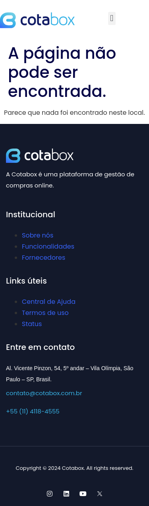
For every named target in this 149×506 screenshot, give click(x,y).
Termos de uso (45, 312)
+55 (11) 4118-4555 (33, 411)
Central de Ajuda (48, 301)
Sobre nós (37, 235)
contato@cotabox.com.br (44, 393)
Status (32, 323)
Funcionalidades (48, 246)
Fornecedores (43, 257)
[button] (112, 18)
